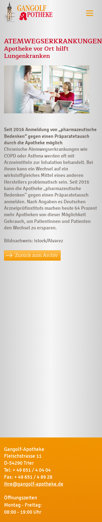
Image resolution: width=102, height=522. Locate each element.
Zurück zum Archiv (36, 255)
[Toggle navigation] (89, 13)
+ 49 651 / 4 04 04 (32, 470)
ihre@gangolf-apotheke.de (33, 484)
